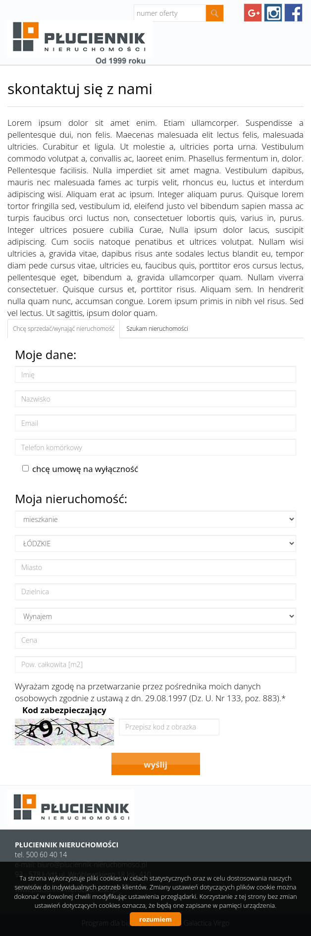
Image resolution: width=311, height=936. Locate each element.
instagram (273, 12)
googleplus (253, 12)
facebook (293, 12)
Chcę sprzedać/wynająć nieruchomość (63, 328)
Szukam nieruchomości (157, 328)
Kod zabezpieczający (64, 710)
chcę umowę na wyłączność (80, 468)
